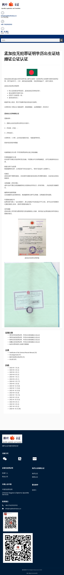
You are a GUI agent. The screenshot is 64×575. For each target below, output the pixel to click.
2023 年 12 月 (13, 386)
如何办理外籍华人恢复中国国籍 (19, 344)
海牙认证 (35, 473)
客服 (16, 143)
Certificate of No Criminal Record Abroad (21, 352)
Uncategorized (13, 355)
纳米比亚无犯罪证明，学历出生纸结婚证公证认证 (24, 339)
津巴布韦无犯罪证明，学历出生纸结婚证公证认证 (24, 335)
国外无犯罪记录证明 (15, 357)
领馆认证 (35, 477)
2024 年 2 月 (13, 383)
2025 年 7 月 (13, 368)
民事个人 (5, 473)
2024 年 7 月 (13, 377)
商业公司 (5, 477)
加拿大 (34, 490)
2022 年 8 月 (13, 402)
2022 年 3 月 (13, 404)
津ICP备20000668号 (32, 573)
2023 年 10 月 (13, 390)
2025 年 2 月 (13, 372)
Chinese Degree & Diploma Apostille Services (15, 494)
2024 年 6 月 (13, 379)
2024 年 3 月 (13, 381)
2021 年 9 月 (13, 406)
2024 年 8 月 (13, 374)
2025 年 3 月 (13, 370)
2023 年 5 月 (13, 397)
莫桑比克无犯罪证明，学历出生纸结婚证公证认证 (24, 342)
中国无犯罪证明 (7, 489)
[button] (1, 36)
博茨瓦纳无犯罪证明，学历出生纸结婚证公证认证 (24, 337)
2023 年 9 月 (13, 393)
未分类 (11, 359)
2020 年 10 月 (13, 409)
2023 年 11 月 (13, 388)
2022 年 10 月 (13, 399)
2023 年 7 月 (13, 395)
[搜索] (61, 40)
